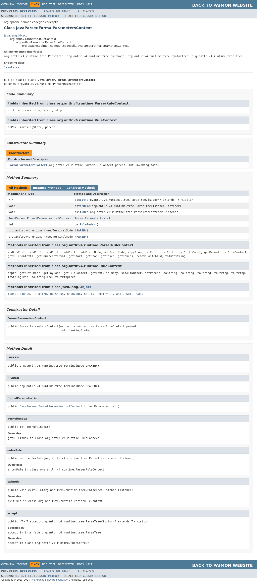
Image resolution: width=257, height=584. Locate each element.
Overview (7, 4)
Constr (41, 16)
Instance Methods (47, 187)
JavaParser (12, 67)
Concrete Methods (81, 187)
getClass (57, 293)
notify (89, 293)
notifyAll (105, 293)
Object (85, 287)
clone (12, 293)
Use (44, 4)
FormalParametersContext (27, 165)
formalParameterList (91, 218)
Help (89, 4)
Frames (49, 11)
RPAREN (80, 236)
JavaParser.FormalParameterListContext (39, 218)
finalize (40, 293)
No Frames (63, 11)
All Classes (86, 11)
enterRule (82, 206)
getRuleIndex (85, 224)
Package (22, 4)
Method (53, 16)
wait (119, 293)
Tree (52, 4)
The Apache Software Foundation (50, 579)
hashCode (74, 293)
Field (30, 16)
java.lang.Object (15, 35)
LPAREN (80, 230)
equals (25, 293)
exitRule (81, 212)
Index (80, 4)
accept (80, 199)
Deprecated (66, 4)
